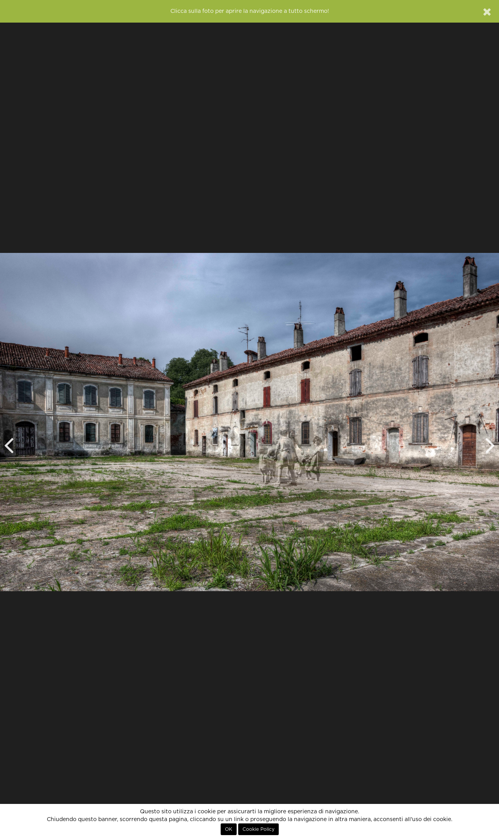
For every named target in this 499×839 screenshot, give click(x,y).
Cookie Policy (258, 829)
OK (228, 829)
